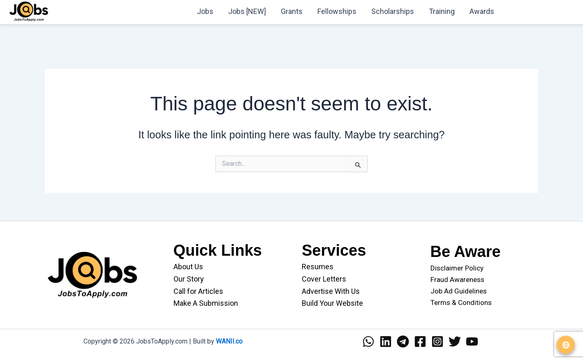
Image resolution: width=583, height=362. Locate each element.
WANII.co (229, 341)
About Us (188, 266)
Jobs (205, 11)
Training (442, 11)
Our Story (189, 279)
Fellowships (336, 11)
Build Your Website (332, 303)
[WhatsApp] (368, 341)
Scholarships (392, 11)
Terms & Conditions (461, 302)
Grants (292, 11)
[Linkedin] (385, 341)
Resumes (317, 266)
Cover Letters (324, 279)
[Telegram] (403, 341)
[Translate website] (566, 345)
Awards (482, 11)
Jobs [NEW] (247, 11)
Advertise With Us (331, 291)
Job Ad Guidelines (458, 291)
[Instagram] (437, 341)
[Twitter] (455, 341)
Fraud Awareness (457, 279)
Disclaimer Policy (457, 268)
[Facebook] (420, 341)
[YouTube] (472, 341)
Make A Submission (206, 303)
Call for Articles (198, 291)
